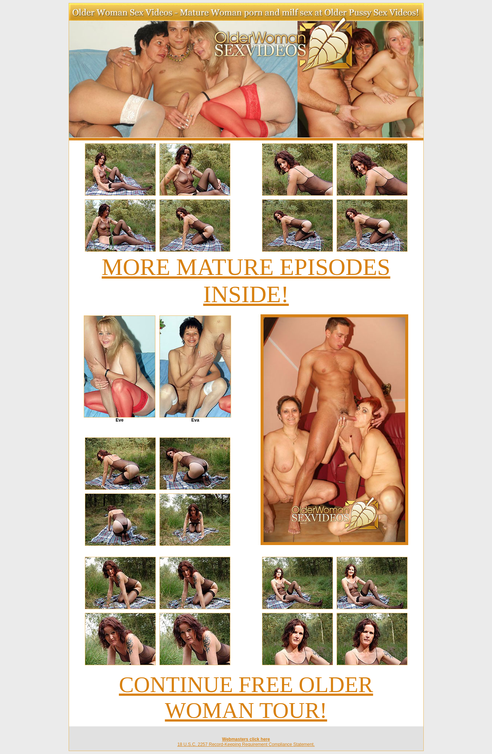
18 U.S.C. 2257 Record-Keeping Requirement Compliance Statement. (245, 744)
